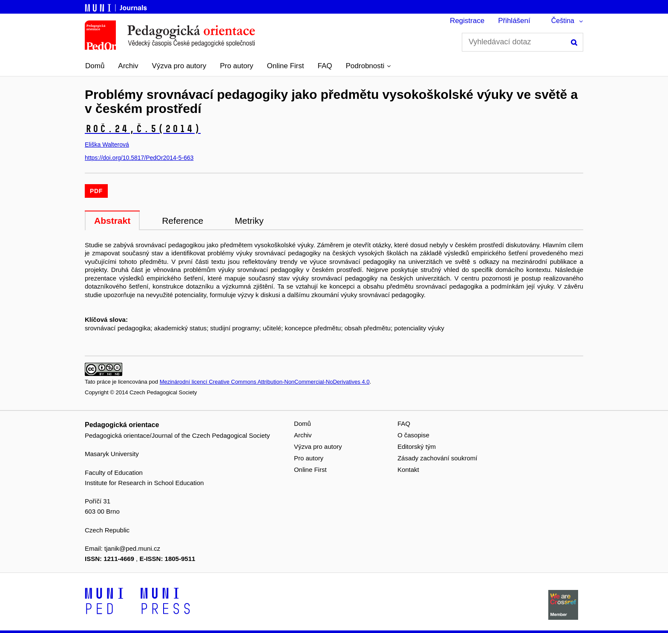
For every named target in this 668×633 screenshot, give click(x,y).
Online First (285, 66)
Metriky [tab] (249, 220)
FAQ (325, 66)
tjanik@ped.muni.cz (132, 548)
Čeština (562, 20)
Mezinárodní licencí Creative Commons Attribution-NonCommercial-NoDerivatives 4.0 (265, 382)
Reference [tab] (182, 220)
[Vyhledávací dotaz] (522, 42)
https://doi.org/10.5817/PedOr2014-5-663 (139, 157)
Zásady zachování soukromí (437, 458)
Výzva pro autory (179, 66)
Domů (94, 66)
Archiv (128, 66)
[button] (368, 66)
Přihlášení (514, 21)
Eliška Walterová (107, 144)
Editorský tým (416, 446)
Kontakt (408, 469)
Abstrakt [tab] (112, 220)
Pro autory (236, 66)
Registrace (467, 21)
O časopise (413, 435)
